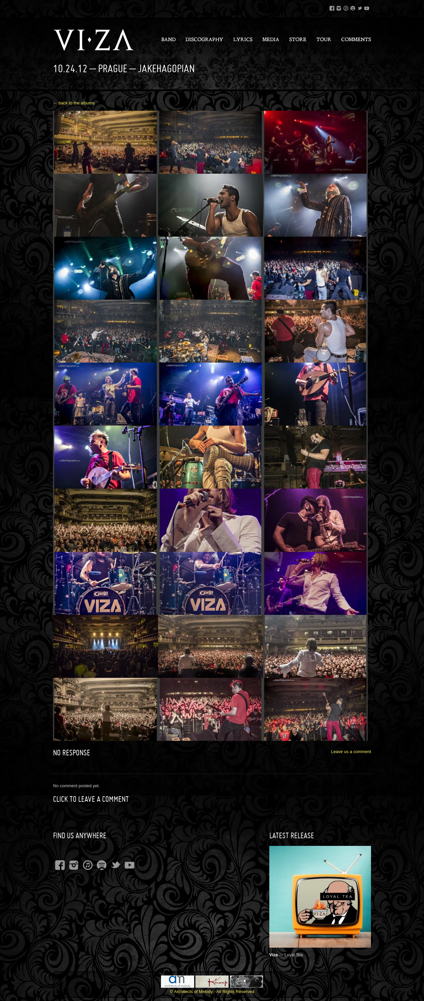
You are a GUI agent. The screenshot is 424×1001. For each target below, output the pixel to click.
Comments (356, 39)
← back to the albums (74, 102)
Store (297, 39)
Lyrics (242, 39)
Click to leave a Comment (91, 799)
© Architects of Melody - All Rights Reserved (212, 991)
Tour (323, 39)
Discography (204, 39)
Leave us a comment (351, 751)
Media (270, 39)
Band (168, 39)
